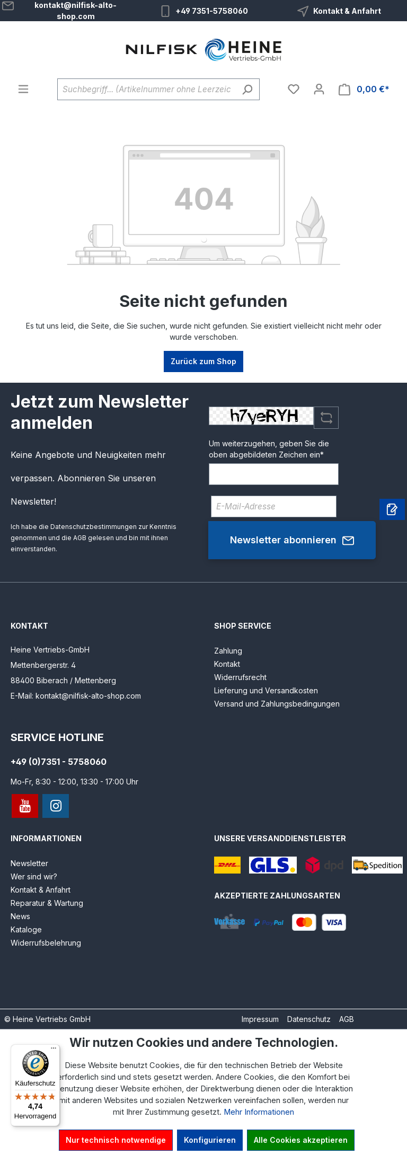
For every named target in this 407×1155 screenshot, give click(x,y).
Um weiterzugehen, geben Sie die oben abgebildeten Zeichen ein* (269, 449)
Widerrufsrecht (240, 677)
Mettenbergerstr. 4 (43, 664)
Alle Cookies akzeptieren (301, 1139)
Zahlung (228, 650)
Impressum (260, 1019)
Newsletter (29, 863)
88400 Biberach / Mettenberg (63, 680)
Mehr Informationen (259, 1112)
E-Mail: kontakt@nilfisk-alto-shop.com (76, 695)
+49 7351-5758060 (211, 10)
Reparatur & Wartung (47, 902)
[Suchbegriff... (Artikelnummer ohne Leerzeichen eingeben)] (146, 89)
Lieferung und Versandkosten (266, 690)
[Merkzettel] (293, 89)
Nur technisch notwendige (116, 1139)
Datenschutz (309, 1019)
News (20, 916)
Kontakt (227, 663)
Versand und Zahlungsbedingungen (277, 703)
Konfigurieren (210, 1139)
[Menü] (23, 89)
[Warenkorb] (364, 89)
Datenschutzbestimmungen (93, 527)
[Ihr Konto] (319, 89)
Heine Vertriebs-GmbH (50, 649)
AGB (79, 538)
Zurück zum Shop (203, 361)
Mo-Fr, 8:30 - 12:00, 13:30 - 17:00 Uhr (74, 781)
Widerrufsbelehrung (46, 942)
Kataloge (26, 929)
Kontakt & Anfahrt (347, 10)
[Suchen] (247, 89)
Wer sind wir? (34, 876)
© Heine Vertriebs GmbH (47, 1019)
